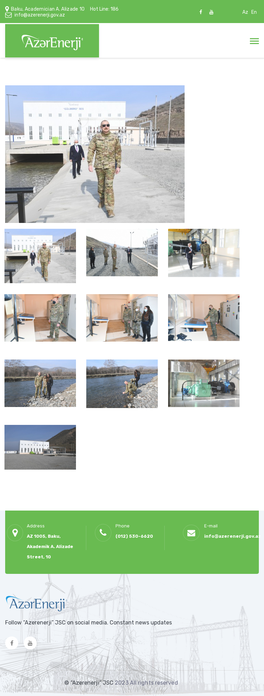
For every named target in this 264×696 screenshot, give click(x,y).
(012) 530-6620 (134, 536)
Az (245, 12)
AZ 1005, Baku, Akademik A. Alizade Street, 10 (50, 546)
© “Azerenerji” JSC (89, 682)
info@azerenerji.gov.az (39, 15)
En (254, 12)
